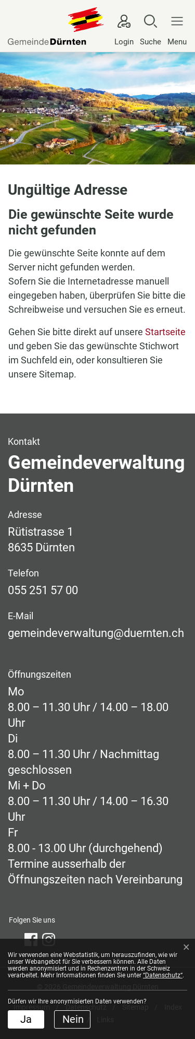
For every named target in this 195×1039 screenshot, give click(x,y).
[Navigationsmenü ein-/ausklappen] (174, 30)
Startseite (165, 331)
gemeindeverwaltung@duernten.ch (96, 633)
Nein (73, 1019)
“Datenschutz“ (163, 975)
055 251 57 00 (43, 590)
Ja (26, 1019)
